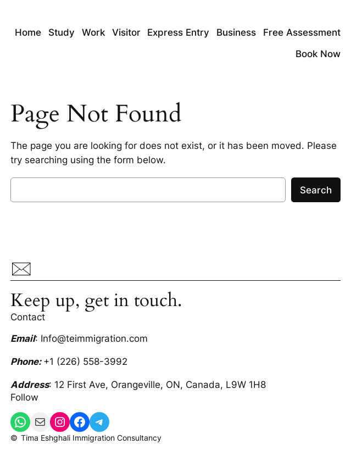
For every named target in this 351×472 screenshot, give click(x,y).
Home (28, 32)
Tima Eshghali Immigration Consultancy (91, 437)
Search (316, 190)
